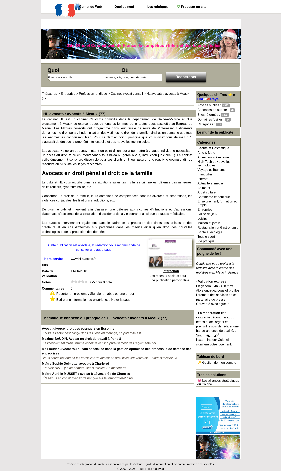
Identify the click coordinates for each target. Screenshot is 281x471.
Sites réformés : (213, 115)
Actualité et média (210, 183)
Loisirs (202, 218)
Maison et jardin (209, 223)
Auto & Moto (206, 152)
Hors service (53, 259)
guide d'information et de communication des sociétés (180, 464)
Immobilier (205, 174)
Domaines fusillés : (214, 120)
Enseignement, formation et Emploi (217, 203)
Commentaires (53, 288)
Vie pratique (206, 241)
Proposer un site (191, 6)
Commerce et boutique (214, 197)
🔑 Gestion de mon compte (216, 362)
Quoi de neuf (124, 6)
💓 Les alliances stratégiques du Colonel (218, 382)
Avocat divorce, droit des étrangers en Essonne (78, 328)
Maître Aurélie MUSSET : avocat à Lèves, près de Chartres (86, 373)
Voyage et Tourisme (212, 169)
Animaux (204, 188)
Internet (203, 179)
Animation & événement (215, 157)
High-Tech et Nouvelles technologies (214, 163)
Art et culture (207, 192)
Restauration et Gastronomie (218, 227)
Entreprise (205, 209)
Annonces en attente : (216, 110)
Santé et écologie (210, 232)
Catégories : (210, 124)
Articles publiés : (214, 105)
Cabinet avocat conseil (127, 93)
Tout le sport (206, 236)
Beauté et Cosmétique (213, 148)
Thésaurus (49, 93)
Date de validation (49, 274)
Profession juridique (93, 93)
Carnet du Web (90, 6)
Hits (45, 265)
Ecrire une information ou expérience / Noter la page (93, 299)
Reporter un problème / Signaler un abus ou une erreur (95, 293)
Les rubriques (158, 6)
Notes (46, 282)
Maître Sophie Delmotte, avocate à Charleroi (75, 363)
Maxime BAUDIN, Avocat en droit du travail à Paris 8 (81, 338)
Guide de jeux (207, 214)
